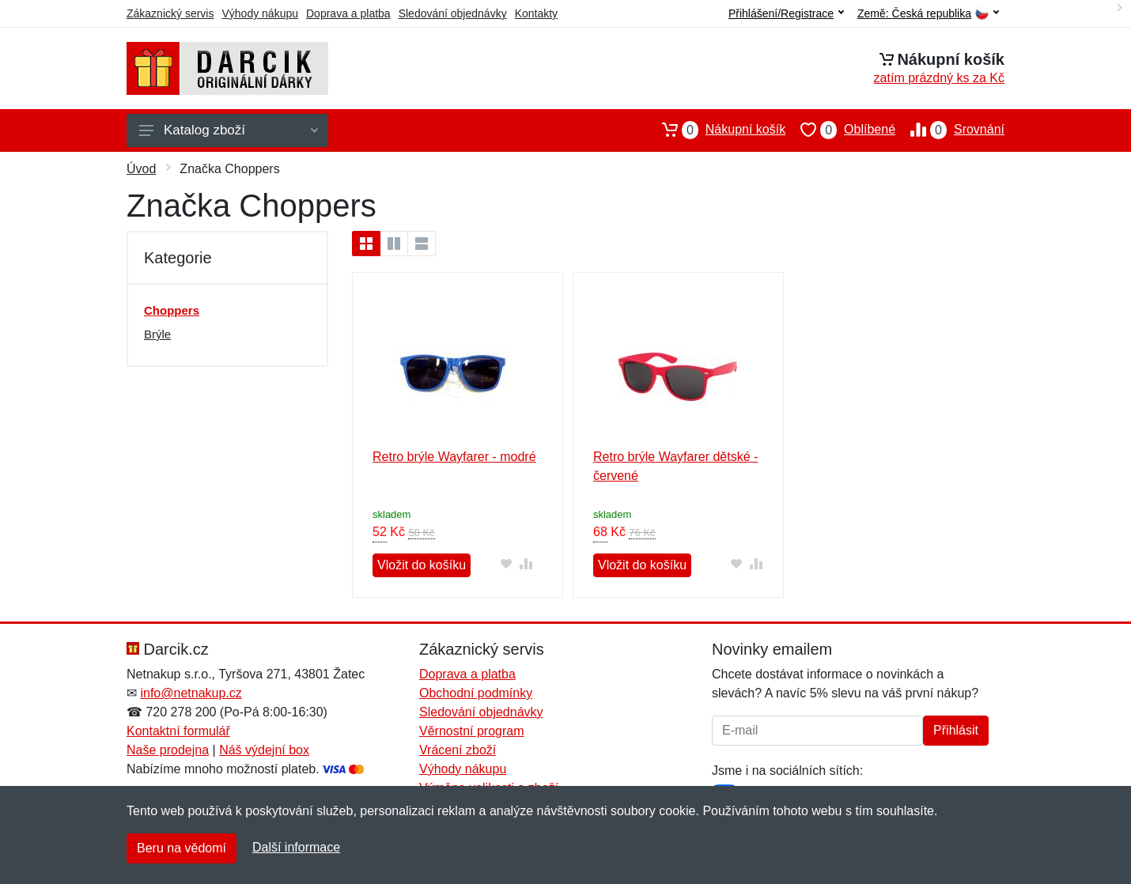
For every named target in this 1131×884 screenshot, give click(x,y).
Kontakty (536, 13)
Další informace (296, 847)
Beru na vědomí (181, 848)
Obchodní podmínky (475, 693)
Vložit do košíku (421, 565)
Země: (928, 14)
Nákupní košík (716, 129)
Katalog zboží (228, 130)
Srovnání (949, 129)
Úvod (141, 169)
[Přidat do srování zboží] (526, 563)
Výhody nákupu (259, 13)
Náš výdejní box (264, 750)
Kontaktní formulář (178, 731)
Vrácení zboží (457, 750)
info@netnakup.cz (190, 693)
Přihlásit (955, 730)
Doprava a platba (348, 13)
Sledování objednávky (453, 13)
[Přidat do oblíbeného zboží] (506, 563)
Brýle (157, 334)
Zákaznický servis (170, 13)
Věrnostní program (471, 731)
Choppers (171, 310)
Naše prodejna (168, 750)
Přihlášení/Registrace (786, 13)
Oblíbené (840, 129)
